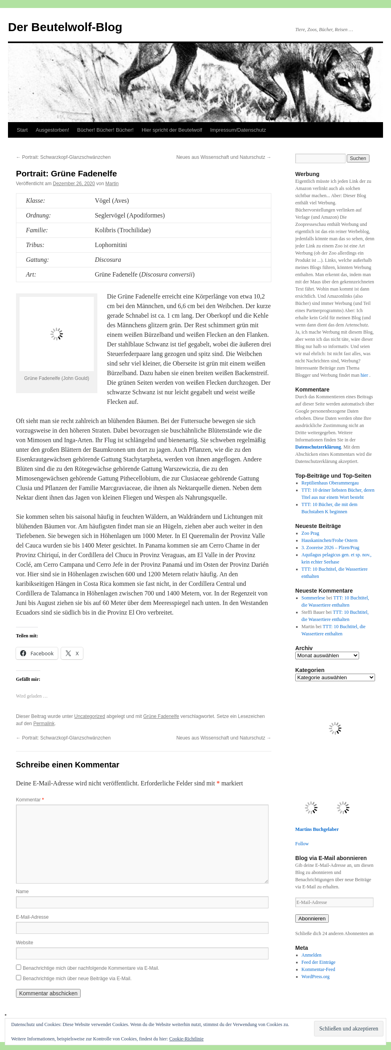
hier (365, 375)
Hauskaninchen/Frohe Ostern (329, 540)
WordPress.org (316, 976)
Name (22, 891)
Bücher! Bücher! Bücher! (105, 130)
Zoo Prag (310, 533)
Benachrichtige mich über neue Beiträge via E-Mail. (77, 978)
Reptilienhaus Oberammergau (330, 483)
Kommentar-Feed (318, 969)
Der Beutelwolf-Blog (65, 27)
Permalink (43, 723)
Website (24, 942)
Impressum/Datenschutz (238, 130)
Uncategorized (89, 716)
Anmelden (312, 955)
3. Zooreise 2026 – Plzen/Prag (330, 547)
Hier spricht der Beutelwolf (172, 130)
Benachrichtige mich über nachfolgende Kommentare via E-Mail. (91, 968)
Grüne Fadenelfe (161, 716)
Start (22, 130)
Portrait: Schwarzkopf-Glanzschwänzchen (63, 157)
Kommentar (30, 800)
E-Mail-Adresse (32, 917)
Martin (111, 183)
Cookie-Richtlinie (186, 1039)
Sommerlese (313, 598)
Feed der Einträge (319, 962)
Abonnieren (312, 918)
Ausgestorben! (52, 130)
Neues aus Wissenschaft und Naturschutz (223, 157)
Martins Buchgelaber (317, 829)
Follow (302, 843)
